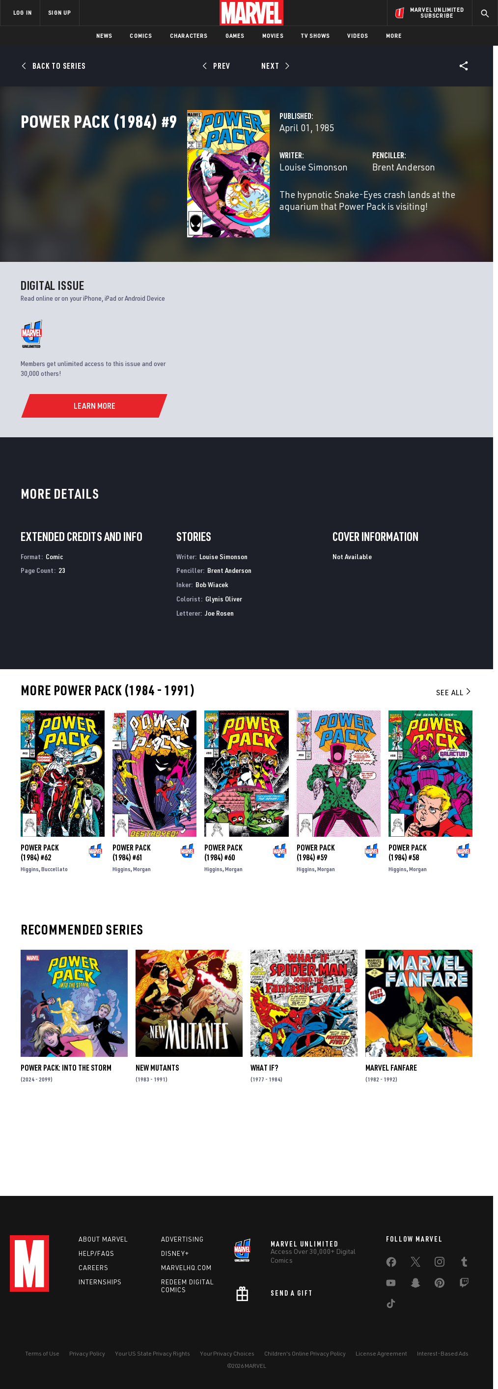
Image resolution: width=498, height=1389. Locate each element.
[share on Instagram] (439, 1264)
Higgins (30, 945)
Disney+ (175, 1253)
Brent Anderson (345, 210)
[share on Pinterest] (439, 1285)
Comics (141, 35)
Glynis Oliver (223, 675)
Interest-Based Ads (443, 1353)
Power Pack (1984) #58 (407, 929)
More (394, 35)
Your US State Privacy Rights (152, 1353)
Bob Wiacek (211, 661)
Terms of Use (42, 1353)
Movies (272, 35)
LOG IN (22, 12)
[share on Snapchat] (415, 1285)
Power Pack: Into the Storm (66, 1145)
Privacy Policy (87, 1353)
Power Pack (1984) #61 (131, 929)
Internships (100, 1282)
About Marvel (103, 1239)
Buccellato (54, 945)
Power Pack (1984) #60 (223, 929)
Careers (94, 1268)
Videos (357, 35)
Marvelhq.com (186, 1268)
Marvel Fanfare (391, 1145)
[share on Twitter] (415, 1264)
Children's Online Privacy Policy (305, 1353)
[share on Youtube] (391, 1285)
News (104, 35)
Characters (189, 35)
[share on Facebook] (391, 1264)
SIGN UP (59, 12)
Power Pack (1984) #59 (315, 929)
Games (235, 35)
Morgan (142, 945)
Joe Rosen (219, 689)
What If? (264, 1145)
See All (454, 769)
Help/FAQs (96, 1253)
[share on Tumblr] (464, 1264)
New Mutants (157, 1145)
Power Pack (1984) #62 (39, 929)
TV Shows (315, 35)
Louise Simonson (197, 210)
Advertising (182, 1239)
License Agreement (381, 1353)
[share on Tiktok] (391, 1305)
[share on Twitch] (464, 1285)
